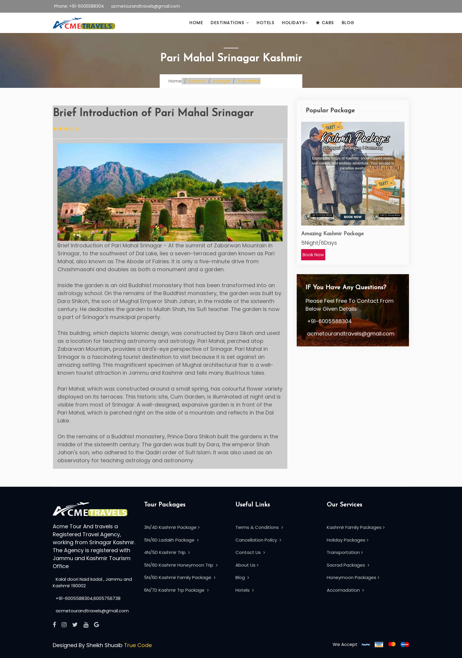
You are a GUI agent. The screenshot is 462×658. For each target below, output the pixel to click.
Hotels (244, 590)
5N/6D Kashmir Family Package (179, 577)
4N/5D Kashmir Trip (167, 552)
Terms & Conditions (259, 527)
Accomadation (345, 590)
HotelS (265, 23)
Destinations (230, 23)
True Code (138, 645)
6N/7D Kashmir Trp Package (176, 590)
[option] (353, 191)
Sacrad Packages (348, 565)
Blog (348, 23)
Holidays (295, 23)
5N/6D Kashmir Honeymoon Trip (180, 565)
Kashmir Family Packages (356, 527)
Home (196, 23)
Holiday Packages (347, 540)
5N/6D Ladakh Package (171, 540)
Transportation (345, 552)
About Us (246, 565)
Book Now (313, 254)
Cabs (325, 23)
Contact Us (250, 552)
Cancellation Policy (258, 540)
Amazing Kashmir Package (332, 234)
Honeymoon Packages (353, 577)
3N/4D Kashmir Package (171, 527)
